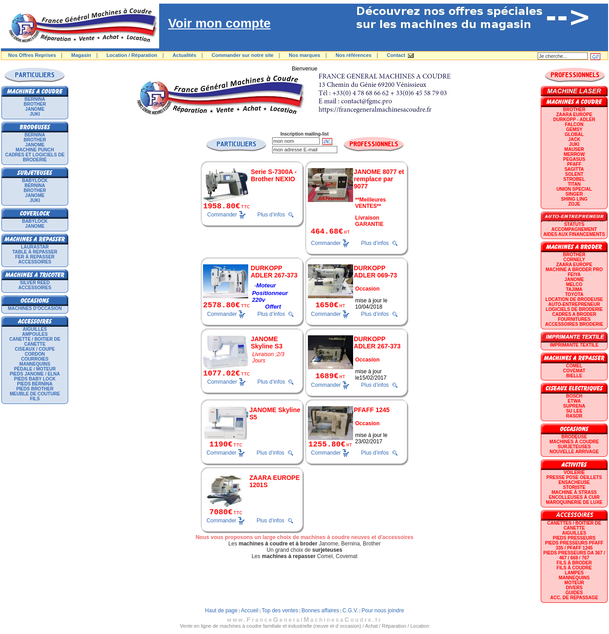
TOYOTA (574, 294)
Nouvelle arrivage (574, 451)
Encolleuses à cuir (574, 497)
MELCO (574, 284)
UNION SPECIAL (574, 189)
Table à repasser (34, 251)
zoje (574, 204)
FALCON (574, 124)
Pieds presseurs (574, 537)
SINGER (574, 194)
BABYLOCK (35, 180)
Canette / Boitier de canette (35, 342)
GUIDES (574, 592)
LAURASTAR (34, 246)
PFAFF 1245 (372, 409)
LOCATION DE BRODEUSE (574, 299)
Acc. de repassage (574, 597)
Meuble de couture (34, 393)
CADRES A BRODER (574, 314)
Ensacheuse (574, 482)
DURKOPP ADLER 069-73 (375, 271)
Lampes (574, 572)
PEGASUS (574, 159)
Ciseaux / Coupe (35, 349)
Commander (222, 214)
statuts (574, 224)
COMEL (574, 365)
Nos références (353, 55)
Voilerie (574, 472)
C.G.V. (350, 610)
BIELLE (574, 375)
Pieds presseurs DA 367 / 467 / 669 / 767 (574, 555)
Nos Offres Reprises (32, 55)
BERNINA (34, 99)
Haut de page (221, 610)
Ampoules (35, 334)
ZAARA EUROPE (574, 114)
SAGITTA (574, 169)
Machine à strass (574, 492)
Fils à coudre (574, 567)
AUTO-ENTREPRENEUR (574, 304)
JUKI (35, 114)
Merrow (574, 154)
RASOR (574, 415)
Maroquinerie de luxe (574, 502)
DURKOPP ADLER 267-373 (273, 271)
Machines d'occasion (35, 308)
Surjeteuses (573, 446)
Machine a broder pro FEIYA (574, 272)
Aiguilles (35, 329)
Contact (396, 55)
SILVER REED (35, 282)
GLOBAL (574, 134)
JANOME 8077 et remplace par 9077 (379, 179)
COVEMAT (574, 370)
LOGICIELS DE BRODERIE (574, 309)
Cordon (35, 354)
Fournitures (574, 319)
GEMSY (574, 129)
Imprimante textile (574, 345)
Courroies (35, 359)
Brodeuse (574, 436)
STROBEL (574, 179)
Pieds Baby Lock (35, 378)
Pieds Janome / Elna (34, 373)
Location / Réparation (131, 55)
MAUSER (574, 149)
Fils (35, 398)
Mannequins (34, 364)
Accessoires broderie (574, 324)
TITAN (574, 184)
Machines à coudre (574, 441)
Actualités (185, 55)
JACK (574, 139)
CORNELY (574, 259)
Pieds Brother (34, 388)
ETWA (574, 401)
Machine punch (35, 149)
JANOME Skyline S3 (267, 342)
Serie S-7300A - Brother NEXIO (274, 175)
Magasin (81, 55)
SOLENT (574, 174)
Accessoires (35, 261)
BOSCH (574, 396)
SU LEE (574, 411)
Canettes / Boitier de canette (574, 526)
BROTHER (35, 104)
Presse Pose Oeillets (574, 477)
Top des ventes (280, 610)
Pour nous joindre (383, 610)
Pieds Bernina (34, 383)
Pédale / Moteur (35, 368)
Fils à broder (574, 562)
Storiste (574, 487)
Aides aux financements (574, 234)
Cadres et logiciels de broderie (34, 157)
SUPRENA (574, 406)
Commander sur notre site (243, 55)
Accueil (250, 610)
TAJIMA (574, 289)
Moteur (574, 582)
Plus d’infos (271, 214)
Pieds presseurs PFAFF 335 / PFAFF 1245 (574, 545)
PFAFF (574, 164)
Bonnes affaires (320, 610)
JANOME (35, 109)
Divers (574, 587)
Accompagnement (574, 229)
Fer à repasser (34, 256)
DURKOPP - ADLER (574, 119)
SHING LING (574, 199)
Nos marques (305, 55)
